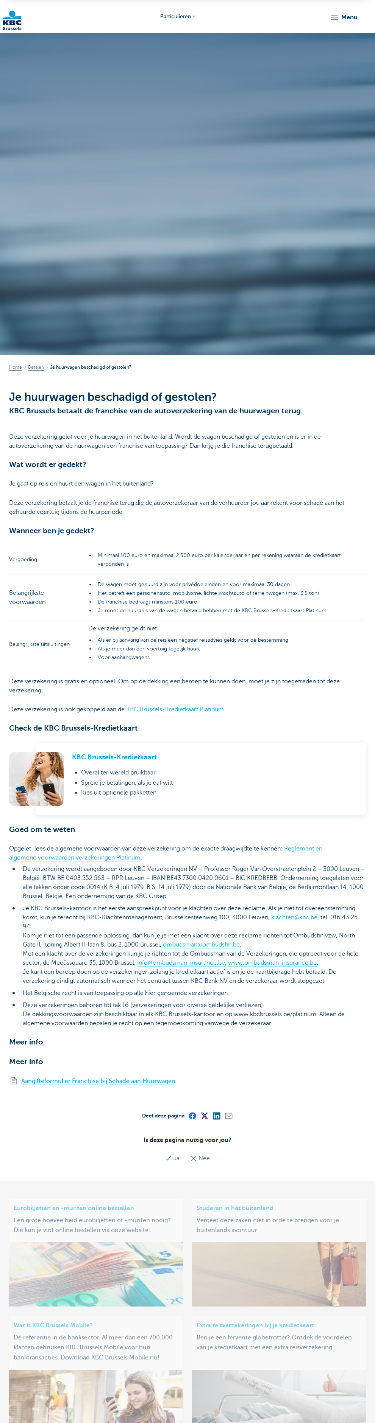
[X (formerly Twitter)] (204, 1115)
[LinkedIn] (216, 1115)
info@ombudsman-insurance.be (181, 962)
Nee (200, 1158)
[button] (344, 17)
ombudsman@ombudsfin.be (201, 944)
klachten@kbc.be (294, 917)
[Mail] (228, 1115)
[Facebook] (192, 1115)
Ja (173, 1158)
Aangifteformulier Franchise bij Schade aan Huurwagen (98, 1081)
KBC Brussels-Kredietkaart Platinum (175, 709)
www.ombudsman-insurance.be (272, 962)
